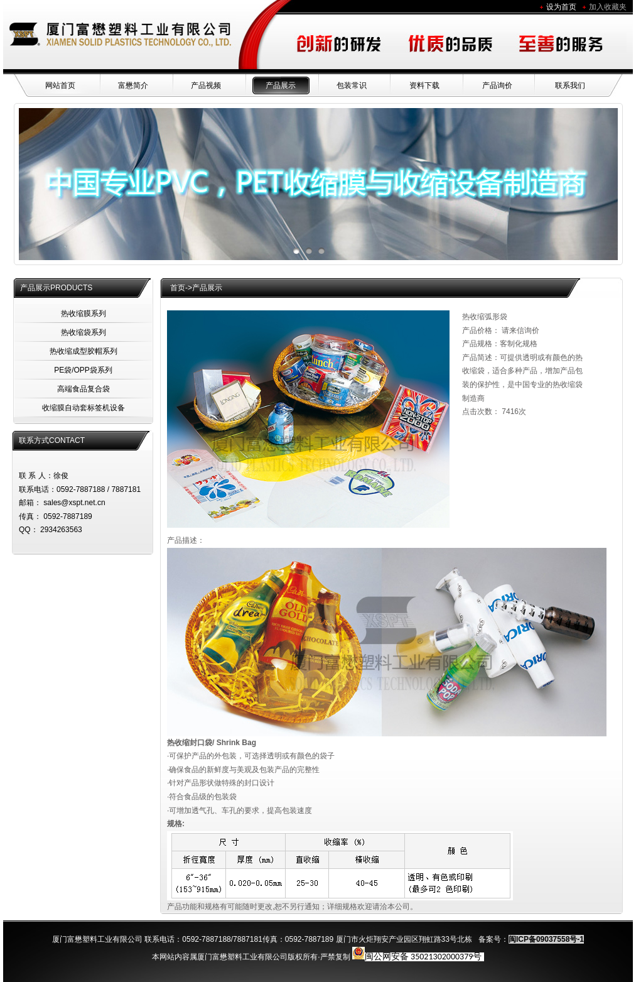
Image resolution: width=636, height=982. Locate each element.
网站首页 (60, 85)
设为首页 (561, 7)
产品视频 (206, 85)
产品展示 (281, 85)
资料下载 (424, 85)
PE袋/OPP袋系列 (83, 370)
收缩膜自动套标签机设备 (83, 407)
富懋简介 (133, 85)
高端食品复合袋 (83, 389)
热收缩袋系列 (83, 332)
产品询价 (497, 85)
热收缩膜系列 (83, 313)
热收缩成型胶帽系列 (83, 351)
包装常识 (352, 85)
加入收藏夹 (608, 7)
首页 (177, 287)
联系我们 (570, 85)
